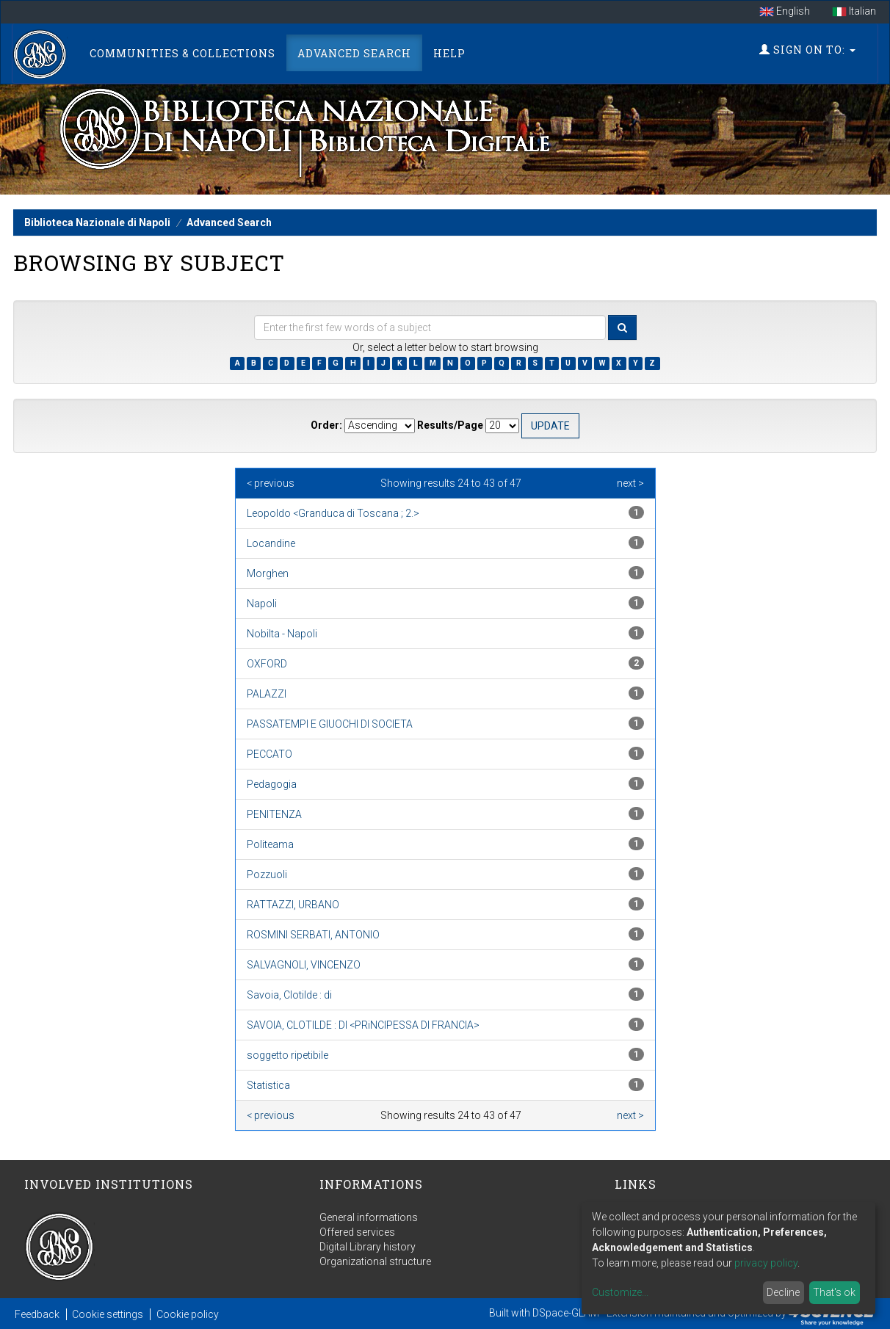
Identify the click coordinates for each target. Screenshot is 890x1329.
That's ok (834, 1292)
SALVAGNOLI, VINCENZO (304, 965)
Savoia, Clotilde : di (289, 995)
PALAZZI (266, 694)
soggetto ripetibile (287, 1055)
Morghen (268, 573)
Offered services (357, 1232)
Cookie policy (187, 1314)
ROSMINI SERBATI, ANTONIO (313, 935)
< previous (270, 483)
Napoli (262, 603)
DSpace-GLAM (565, 1313)
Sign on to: (807, 50)
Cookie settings (107, 1314)
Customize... (620, 1292)
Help (449, 53)
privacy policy (765, 1263)
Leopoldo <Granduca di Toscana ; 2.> (333, 513)
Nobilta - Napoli (282, 634)
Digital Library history (367, 1247)
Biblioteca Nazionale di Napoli (97, 222)
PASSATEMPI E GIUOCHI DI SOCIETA (330, 724)
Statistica (268, 1085)
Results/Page (450, 425)
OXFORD (267, 664)
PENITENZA (274, 814)
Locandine (271, 543)
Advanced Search (354, 53)
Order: (326, 425)
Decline (783, 1292)
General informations (368, 1217)
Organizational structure (375, 1261)
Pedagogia (272, 784)
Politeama (270, 844)
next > (630, 483)
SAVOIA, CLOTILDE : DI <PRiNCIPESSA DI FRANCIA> (363, 1025)
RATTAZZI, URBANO (293, 904)
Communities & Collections (182, 53)
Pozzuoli (267, 874)
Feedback (37, 1314)
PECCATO (269, 754)
